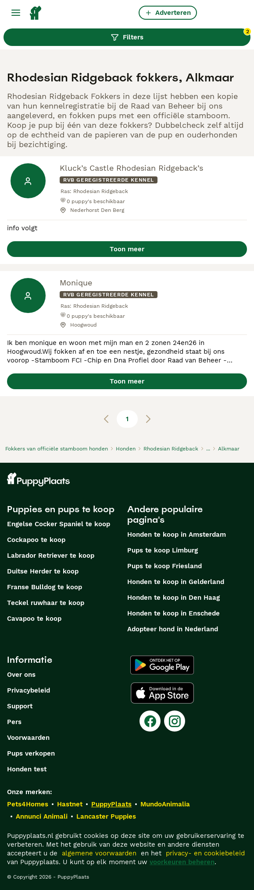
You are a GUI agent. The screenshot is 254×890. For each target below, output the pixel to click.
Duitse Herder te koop (43, 571)
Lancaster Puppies (106, 816)
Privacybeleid (28, 690)
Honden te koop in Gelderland (175, 582)
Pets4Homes (27, 804)
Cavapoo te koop (34, 619)
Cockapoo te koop (36, 540)
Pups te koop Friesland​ (164, 566)
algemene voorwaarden (99, 853)
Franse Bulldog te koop (44, 587)
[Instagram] (174, 721)
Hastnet (69, 804)
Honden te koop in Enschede (173, 613)
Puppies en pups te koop (60, 509)
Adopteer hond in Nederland (172, 629)
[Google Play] (162, 664)
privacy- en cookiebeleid (205, 853)
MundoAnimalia (165, 804)
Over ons (21, 675)
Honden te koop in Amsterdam (176, 534)
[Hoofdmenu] (16, 12)
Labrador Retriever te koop (50, 555)
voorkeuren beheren (182, 862)
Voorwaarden (28, 738)
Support (19, 706)
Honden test (27, 769)
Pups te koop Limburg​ (162, 550)
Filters (180, 35)
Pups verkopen (31, 753)
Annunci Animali (42, 816)
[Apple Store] (162, 693)
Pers (14, 722)
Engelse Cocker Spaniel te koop (58, 524)
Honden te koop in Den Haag (173, 598)
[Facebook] (150, 721)
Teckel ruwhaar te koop (45, 603)
